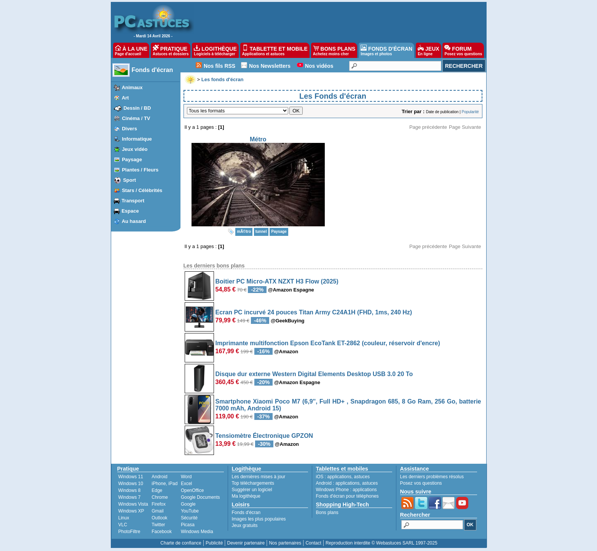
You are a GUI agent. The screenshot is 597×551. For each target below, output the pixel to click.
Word (186, 476)
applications (339, 476)
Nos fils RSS (219, 66)
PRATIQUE (171, 50)
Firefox (159, 504)
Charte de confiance (180, 543)
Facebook (162, 531)
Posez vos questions (421, 483)
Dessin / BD (137, 108)
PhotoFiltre (129, 531)
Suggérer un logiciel (252, 489)
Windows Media (197, 531)
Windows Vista (133, 504)
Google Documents (200, 497)
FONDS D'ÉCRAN (386, 50)
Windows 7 (129, 497)
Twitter (158, 524)
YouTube (190, 511)
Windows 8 (129, 490)
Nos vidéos (319, 66)
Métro (258, 139)
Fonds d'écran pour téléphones (347, 496)
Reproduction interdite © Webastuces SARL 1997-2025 (381, 543)
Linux (123, 518)
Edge (157, 490)
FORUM (463, 50)
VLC (122, 524)
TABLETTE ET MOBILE (275, 50)
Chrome (160, 497)
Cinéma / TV (136, 118)
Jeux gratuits (245, 525)
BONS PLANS (334, 50)
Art (125, 98)
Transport (132, 200)
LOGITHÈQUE (215, 50)
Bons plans (327, 512)
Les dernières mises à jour (259, 476)
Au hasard (134, 221)
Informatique (137, 139)
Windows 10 (130, 483)
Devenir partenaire (246, 543)
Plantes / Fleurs (140, 170)
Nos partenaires (285, 543)
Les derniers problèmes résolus (432, 476)
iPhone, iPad (164, 483)
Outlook (159, 518)
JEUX (428, 50)
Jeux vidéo (134, 149)
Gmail (157, 511)
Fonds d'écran (152, 70)
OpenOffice (192, 490)
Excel (186, 483)
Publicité (214, 543)
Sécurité (189, 518)
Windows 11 (130, 476)
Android (159, 476)
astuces (362, 476)
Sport (129, 180)
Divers (129, 128)
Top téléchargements (253, 483)
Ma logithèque (246, 496)
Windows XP (131, 511)
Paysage (132, 159)
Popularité (470, 112)
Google (188, 504)
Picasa (188, 524)
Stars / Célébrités (142, 190)
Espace (130, 211)
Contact (313, 543)
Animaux (132, 87)
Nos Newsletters (270, 66)
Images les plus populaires (259, 519)
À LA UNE (131, 50)
